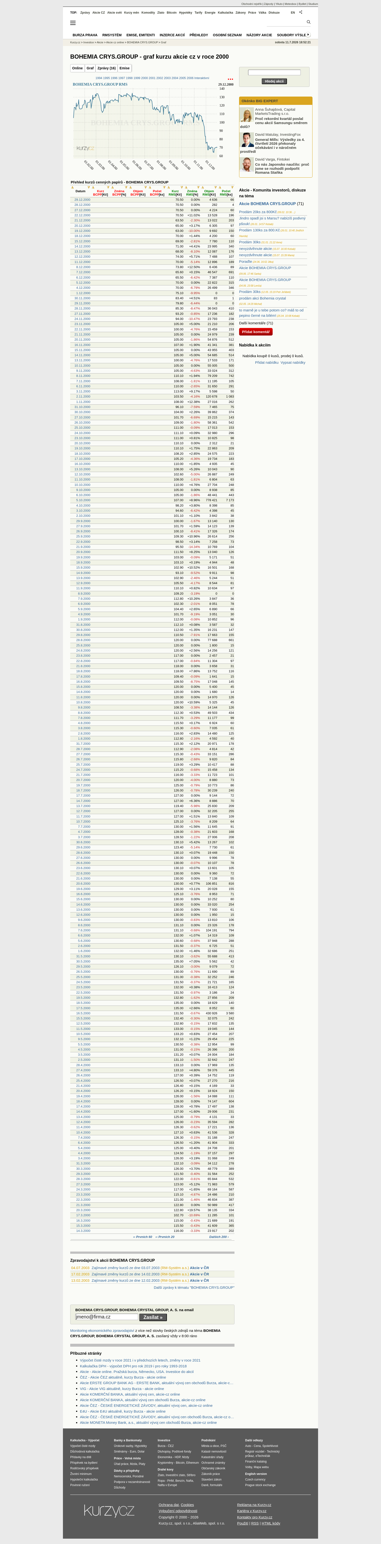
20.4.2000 (83, 1091)
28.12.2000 (82, 205)
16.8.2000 (83, 681)
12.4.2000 (83, 1122)
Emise (125, 68)
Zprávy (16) (106, 68)
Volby (248, 1467)
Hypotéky (185, 12)
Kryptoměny (165, 1462)
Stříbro (191, 1475)
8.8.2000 (84, 713)
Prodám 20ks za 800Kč (258, 212)
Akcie (100, 42)
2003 (167, 78)
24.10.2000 (82, 433)
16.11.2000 (82, 345)
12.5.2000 (83, 1023)
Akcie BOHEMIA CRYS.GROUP (267, 204)
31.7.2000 (83, 743)
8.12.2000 (83, 267)
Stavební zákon (211, 1479)
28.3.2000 (83, 1179)
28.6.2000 (83, 852)
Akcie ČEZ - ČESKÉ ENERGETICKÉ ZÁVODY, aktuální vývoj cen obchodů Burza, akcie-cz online (157, 1417)
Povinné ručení (80, 1485)
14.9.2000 (83, 573)
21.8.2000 (83, 666)
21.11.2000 (82, 334)
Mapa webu (261, 1467)
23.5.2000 (83, 987)
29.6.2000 (83, 847)
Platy (142, 1464)
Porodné (138, 1476)
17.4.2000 (83, 1106)
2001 (152, 78)
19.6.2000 (83, 889)
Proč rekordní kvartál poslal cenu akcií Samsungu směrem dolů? (273, 123)
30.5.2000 (83, 961)
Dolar (141, 1451)
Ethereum (192, 1462)
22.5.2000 (83, 992)
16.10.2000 (82, 464)
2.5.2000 (84, 1060)
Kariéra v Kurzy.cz (252, 1511)
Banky (118, 1440)
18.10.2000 (82, 453)
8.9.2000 (84, 593)
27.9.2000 (83, 526)
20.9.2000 (83, 552)
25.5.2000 (83, 977)
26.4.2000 (83, 1075)
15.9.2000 (83, 567)
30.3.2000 (83, 1169)
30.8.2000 (83, 630)
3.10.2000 (83, 510)
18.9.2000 (83, 562)
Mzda (133, 1464)
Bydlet (302, 3)
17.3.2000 (83, 1215)
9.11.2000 (83, 370)
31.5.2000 (83, 956)
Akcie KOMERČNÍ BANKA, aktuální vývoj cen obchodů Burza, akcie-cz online (143, 1400)
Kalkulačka (225, 12)
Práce (252, 12)
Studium (313, 3)
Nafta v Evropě (167, 1485)
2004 (175, 78)
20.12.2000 (82, 225)
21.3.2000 (83, 1205)
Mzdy (185, 1457)
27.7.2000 (83, 754)
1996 (114, 78)
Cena (257, 1446)
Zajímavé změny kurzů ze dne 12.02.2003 (125, 1280)
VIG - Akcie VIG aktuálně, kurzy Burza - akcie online (122, 1389)
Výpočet (93, 1440)
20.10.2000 (82, 443)
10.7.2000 (83, 821)
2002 (159, 78)
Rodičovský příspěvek (84, 1468)
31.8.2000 (83, 625)
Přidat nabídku (267, 362)
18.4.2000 (83, 1101)
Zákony (240, 12)
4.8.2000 (84, 723)
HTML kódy (271, 1523)
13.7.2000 (83, 806)
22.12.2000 (82, 215)
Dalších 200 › (219, 1237)
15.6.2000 (83, 899)
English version (256, 1474)
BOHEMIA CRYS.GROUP (142, 42)
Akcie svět (114, 12)
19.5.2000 (83, 997)
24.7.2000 (83, 770)
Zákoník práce (210, 1474)
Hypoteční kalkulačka (84, 1479)
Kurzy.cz (75, 42)
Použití (242, 1523)
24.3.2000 (83, 1189)
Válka (262, 12)
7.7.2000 (84, 826)
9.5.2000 (84, 1039)
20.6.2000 (83, 883)
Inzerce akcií (172, 35)
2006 (190, 78)
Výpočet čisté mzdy (82, 1446)
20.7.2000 (83, 780)
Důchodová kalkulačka (84, 1451)
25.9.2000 (83, 536)
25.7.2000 (83, 764)
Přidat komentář (256, 332)
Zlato (161, 12)
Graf (90, 68)
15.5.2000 (83, 1018)
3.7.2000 (84, 837)
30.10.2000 (82, 412)
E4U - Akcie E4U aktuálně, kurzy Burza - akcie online (123, 1411)
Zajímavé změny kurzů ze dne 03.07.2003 (125, 1268)
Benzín (179, 1480)
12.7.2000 (83, 811)
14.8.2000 (83, 692)
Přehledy (199, 35)
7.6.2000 (84, 930)
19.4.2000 (83, 1096)
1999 (136, 78)
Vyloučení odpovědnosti (178, 1511)
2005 (182, 78)
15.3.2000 (83, 1225)
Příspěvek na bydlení (83, 1462)
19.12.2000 (82, 231)
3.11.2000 (83, 391)
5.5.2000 (84, 1044)
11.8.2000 (83, 697)
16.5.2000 (83, 1013)
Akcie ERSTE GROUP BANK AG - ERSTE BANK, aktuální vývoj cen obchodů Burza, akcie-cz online (157, 1383)
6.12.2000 (83, 277)
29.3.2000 (83, 1174)
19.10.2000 (82, 448)
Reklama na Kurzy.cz (254, 1505)
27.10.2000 (82, 417)
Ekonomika (165, 1457)
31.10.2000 (82, 407)
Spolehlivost (270, 1446)
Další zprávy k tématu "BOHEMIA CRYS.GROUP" (194, 1287)
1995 (106, 78)
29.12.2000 (82, 199)
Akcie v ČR (199, 1268)
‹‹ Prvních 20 (165, 1237)
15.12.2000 (82, 241)
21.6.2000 (83, 878)
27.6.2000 (83, 858)
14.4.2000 (83, 1111)
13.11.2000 (82, 360)
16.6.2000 (83, 894)
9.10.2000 (83, 490)
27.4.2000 (83, 1070)
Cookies (187, 1505)
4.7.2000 (84, 832)
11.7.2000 (83, 816)
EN (293, 12)
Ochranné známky (213, 1462)
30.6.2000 (83, 842)
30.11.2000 (82, 298)
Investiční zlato (175, 1475)
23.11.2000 (82, 324)
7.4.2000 (84, 1137)
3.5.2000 (84, 1054)
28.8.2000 (83, 640)
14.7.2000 (83, 801)
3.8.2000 (84, 728)
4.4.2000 (84, 1153)
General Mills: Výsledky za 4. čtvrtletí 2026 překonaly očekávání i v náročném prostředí (272, 145)
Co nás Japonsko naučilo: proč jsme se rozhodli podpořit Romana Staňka (282, 168)
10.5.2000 (83, 1034)
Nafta (189, 1480)
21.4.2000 (83, 1086)
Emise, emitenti (141, 35)
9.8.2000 (84, 707)
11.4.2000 (83, 1127)
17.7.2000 (83, 795)
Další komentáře (252, 323)
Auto (248, 1446)
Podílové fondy (181, 1451)
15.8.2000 (83, 687)
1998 (129, 78)
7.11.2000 (83, 381)
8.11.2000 (83, 376)
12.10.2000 (82, 474)
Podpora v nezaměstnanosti (132, 1482)
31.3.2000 (83, 1163)
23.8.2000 (83, 655)
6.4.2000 (84, 1142)
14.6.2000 (83, 904)
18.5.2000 (83, 1003)
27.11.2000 (82, 314)
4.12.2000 (83, 288)
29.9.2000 (83, 521)
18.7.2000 (83, 790)
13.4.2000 (83, 1117)
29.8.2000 (83, 635)
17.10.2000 (82, 459)
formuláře (216, 1485)
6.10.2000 (83, 495)
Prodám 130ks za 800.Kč (259, 230)
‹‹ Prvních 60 (143, 1237)
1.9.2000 (84, 619)
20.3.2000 (83, 1210)
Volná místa (132, 1458)
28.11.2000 (82, 308)
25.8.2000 (83, 645)
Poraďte (245, 261)
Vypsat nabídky (293, 362)
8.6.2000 (84, 925)
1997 (121, 78)
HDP (178, 1457)
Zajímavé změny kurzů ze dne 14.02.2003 (125, 1274)
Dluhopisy (164, 1451)
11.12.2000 (82, 262)
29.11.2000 (82, 303)
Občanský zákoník (213, 1468)
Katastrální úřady (212, 1457)
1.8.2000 (84, 738)
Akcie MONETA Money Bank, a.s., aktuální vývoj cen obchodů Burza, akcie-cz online (148, 1422)
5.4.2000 (84, 1148)
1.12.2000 (83, 293)
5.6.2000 (84, 941)
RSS (255, 1523)
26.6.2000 (83, 863)
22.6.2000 (83, 873)
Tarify (198, 12)
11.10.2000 (82, 479)
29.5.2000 (83, 966)
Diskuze (274, 12)
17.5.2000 (83, 1008)
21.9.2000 (83, 547)
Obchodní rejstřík (252, 3)
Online (77, 68)
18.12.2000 (82, 236)
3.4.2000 (84, 1158)
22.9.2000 (83, 542)
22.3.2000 (83, 1199)
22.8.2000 (83, 661)
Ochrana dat (169, 1505)
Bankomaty (134, 1440)
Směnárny (120, 1451)
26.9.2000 (83, 531)
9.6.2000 (84, 920)
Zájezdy (268, 3)
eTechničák (263, 1456)
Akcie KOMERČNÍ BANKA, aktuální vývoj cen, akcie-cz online (130, 1394)
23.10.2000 (82, 438)
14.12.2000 (82, 246)
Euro (133, 1451)
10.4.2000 (83, 1132)
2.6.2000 (84, 946)
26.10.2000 (82, 422)
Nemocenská (122, 1476)
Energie (210, 12)
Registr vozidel (254, 1451)
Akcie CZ (98, 12)
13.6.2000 (83, 909)
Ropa (161, 1480)
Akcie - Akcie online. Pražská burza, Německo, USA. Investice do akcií (137, 1372)
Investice (88, 42)
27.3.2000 (83, 1184)
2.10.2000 (83, 516)
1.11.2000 (83, 402)
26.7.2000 (83, 759)
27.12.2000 (82, 210)
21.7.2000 (83, 775)
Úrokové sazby (123, 1446)
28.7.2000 (83, 749)
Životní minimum (81, 1474)
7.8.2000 (84, 718)
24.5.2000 (83, 982)
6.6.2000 (84, 935)
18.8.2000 (83, 671)
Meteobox (290, 3)
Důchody (119, 1487)
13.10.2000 (82, 469)
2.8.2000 (84, 733)
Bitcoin (172, 12)
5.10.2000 (83, 500)
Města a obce (210, 1446)
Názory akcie (259, 35)
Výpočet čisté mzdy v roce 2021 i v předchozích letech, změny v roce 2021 (140, 1360)
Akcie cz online (115, 42)
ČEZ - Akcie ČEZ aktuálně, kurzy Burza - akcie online (123, 1377)
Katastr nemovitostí (213, 1451)
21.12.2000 (82, 220)
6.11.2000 (83, 386)
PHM (170, 1480)
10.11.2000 (82, 365)
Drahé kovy (165, 1469)
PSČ (224, 1446)
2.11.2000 (83, 396)
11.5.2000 (83, 1029)
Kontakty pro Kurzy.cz (254, 1517)
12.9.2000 (83, 583)
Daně (204, 1485)
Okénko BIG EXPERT (259, 101)
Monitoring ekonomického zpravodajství (102, 1330)
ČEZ (171, 1446)
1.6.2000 (84, 951)
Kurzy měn (131, 12)
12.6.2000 (83, 915)
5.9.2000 (84, 609)
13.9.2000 (83, 578)
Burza (161, 1446)
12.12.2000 (82, 256)
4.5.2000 (84, 1049)
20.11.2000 (82, 339)
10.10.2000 (82, 485)
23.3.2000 (83, 1194)
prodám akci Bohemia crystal (262, 298)
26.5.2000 (83, 971)
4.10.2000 (83, 505)
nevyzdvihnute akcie (255, 248)
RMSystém (111, 35)
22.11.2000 (82, 329)
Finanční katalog (256, 1461)
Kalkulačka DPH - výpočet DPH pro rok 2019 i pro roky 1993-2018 (133, 1366)
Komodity (148, 12)
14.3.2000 (83, 1231)
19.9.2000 (83, 557)
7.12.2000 (83, 272)
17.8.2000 (83, 676)
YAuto (279, 3)
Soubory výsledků (295, 35)
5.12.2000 (83, 282)
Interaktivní (201, 78)
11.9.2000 (83, 588)
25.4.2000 (83, 1080)
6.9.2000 (84, 604)
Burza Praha (85, 35)
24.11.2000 (82, 319)
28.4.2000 (83, 1065)
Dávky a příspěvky (126, 1470)
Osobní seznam (227, 35)
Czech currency (255, 1479)
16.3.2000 (83, 1220)
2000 (144, 78)
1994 (98, 78)
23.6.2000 (83, 868)
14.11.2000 (82, 355)
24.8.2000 (83, 650)
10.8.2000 (83, 702)
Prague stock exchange (260, 1485)
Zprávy (85, 12)
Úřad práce (121, 1464)
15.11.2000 (82, 350)
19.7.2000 (83, 785)
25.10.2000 (82, 427)
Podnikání (208, 1440)
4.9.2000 (84, 614)
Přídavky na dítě (80, 1457)
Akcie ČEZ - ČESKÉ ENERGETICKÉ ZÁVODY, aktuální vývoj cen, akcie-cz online (146, 1405)
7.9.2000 (84, 598)
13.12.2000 (82, 251)
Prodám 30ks (249, 242)
